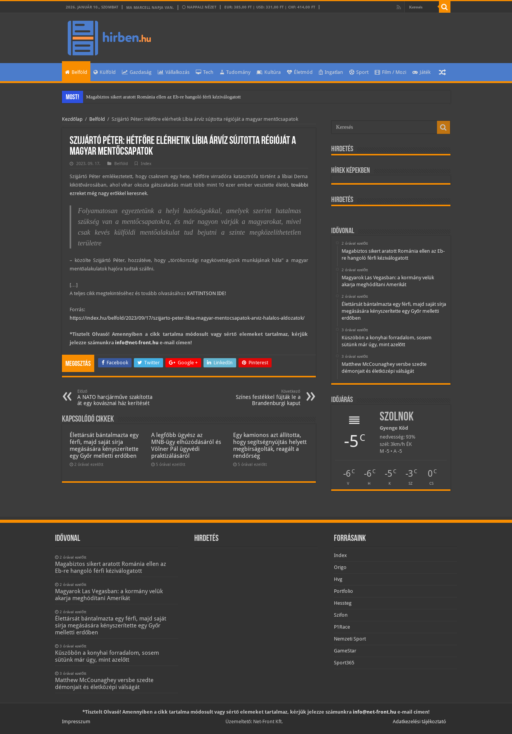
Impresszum (76, 721)
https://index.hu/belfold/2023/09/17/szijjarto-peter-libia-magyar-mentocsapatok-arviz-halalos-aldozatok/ (187, 318)
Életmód (300, 72)
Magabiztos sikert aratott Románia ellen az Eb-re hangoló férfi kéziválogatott (163, 97)
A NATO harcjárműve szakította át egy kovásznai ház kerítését (116, 397)
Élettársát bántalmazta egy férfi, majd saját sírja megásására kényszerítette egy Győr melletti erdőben (104, 445)
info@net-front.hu (136, 342)
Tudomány (235, 72)
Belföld (76, 72)
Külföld (104, 72)
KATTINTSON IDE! (206, 293)
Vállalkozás (174, 72)
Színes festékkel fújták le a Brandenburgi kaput (261, 397)
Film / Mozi (390, 72)
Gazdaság (137, 72)
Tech (204, 72)
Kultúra (269, 72)
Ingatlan (331, 72)
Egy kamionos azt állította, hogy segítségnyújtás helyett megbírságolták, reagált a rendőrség (270, 445)
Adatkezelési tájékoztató (419, 721)
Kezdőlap (72, 119)
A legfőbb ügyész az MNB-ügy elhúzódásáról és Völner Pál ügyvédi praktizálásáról (186, 445)
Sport (359, 72)
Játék (421, 72)
